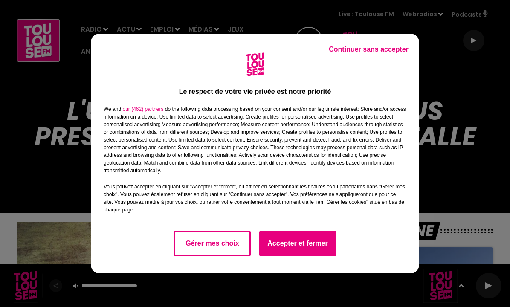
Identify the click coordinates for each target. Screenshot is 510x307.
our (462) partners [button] (142, 109)
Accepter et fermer (297, 243)
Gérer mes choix (212, 243)
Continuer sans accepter (369, 49)
